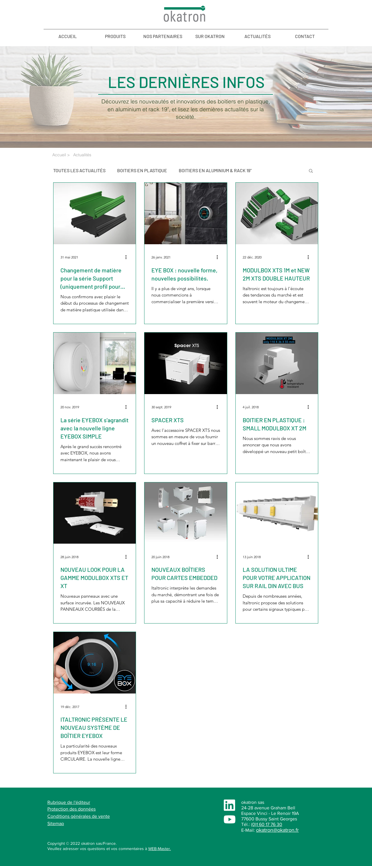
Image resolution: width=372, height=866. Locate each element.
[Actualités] (90, 155)
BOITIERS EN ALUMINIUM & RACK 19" (215, 170)
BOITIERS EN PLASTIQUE (142, 170)
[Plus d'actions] (127, 257)
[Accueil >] (61, 155)
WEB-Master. (159, 848)
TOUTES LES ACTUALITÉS (79, 170)
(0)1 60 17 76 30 (266, 824)
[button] (311, 171)
